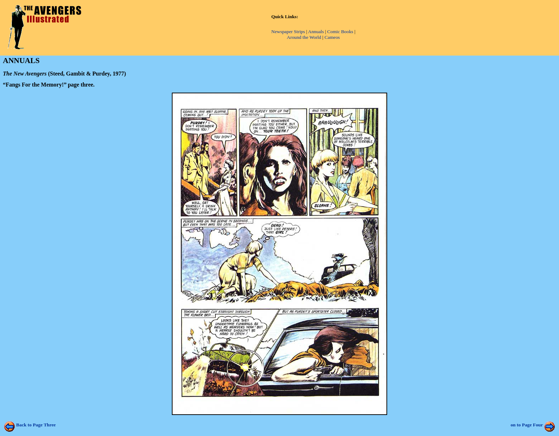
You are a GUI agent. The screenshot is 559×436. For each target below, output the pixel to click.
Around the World (304, 37)
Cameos (332, 37)
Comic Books (340, 31)
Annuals (316, 31)
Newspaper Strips (288, 31)
